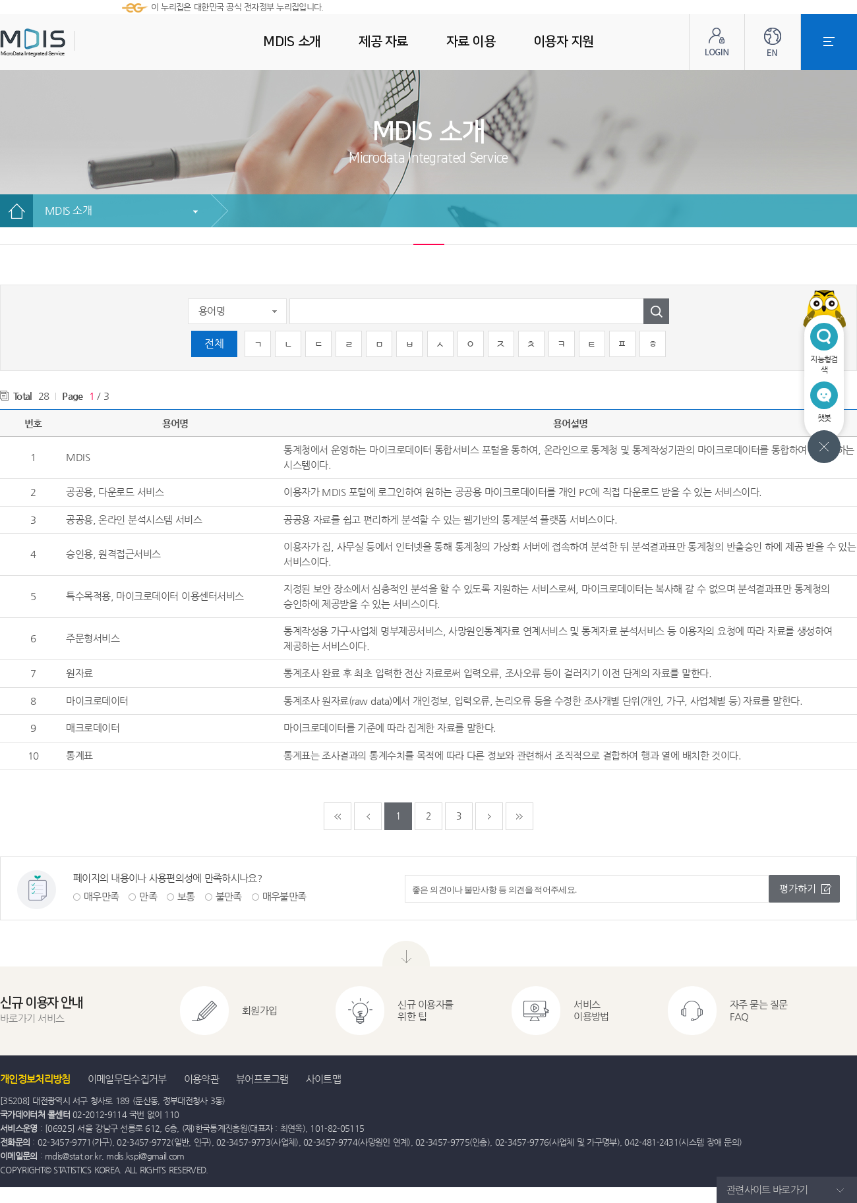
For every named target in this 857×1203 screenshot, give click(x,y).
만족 (148, 896)
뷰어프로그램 (262, 1078)
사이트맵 (323, 1078)
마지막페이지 (519, 816)
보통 (186, 896)
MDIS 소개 (68, 210)
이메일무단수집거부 (127, 1078)
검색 (656, 311)
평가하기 (797, 888)
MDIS (66, 42)
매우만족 (101, 896)
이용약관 (201, 1078)
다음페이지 (489, 816)
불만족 (229, 896)
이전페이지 (368, 816)
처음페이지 (337, 816)
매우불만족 (284, 896)
